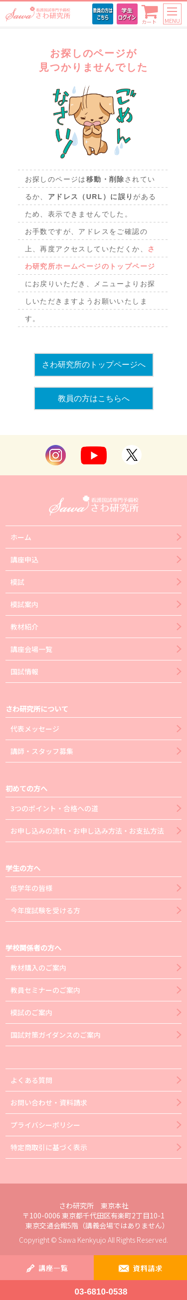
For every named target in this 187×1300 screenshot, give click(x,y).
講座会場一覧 (31, 649)
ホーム (20, 537)
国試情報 (24, 671)
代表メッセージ (34, 729)
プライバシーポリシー (45, 1125)
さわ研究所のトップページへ (94, 364)
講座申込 (24, 559)
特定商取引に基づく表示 (48, 1147)
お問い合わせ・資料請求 (48, 1102)
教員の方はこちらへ (94, 398)
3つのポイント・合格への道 (54, 808)
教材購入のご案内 (38, 968)
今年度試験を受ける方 (45, 910)
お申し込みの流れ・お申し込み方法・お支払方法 (87, 831)
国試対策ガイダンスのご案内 (55, 1035)
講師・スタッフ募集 (41, 751)
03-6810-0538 (101, 1292)
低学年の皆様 (31, 888)
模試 (17, 582)
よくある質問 (31, 1080)
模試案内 (24, 604)
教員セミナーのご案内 (45, 990)
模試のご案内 (31, 1012)
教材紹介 (24, 627)
